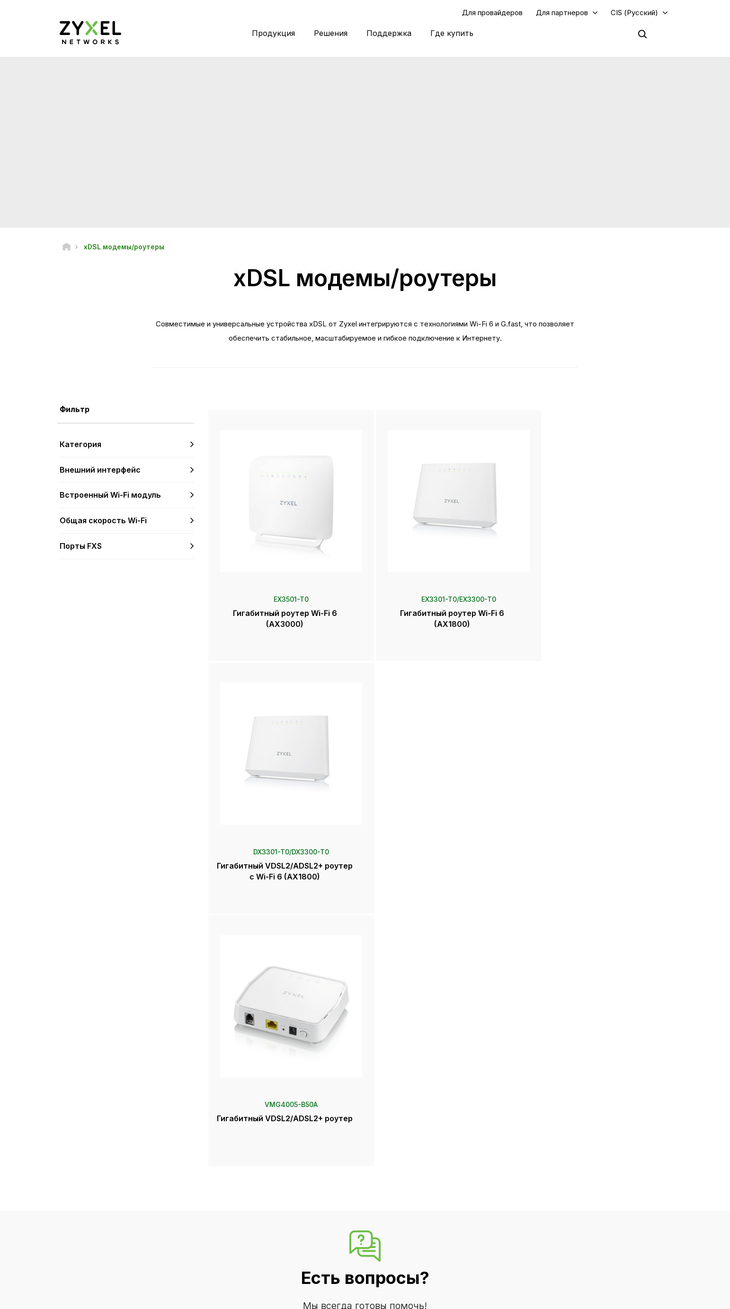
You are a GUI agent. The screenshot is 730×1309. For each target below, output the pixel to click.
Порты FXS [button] (81, 546)
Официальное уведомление (334, 1297)
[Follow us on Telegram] (92, 1252)
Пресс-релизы (411, 1185)
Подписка (177, 1194)
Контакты (365, 1076)
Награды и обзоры (416, 1201)
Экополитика (560, 1232)
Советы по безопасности (274, 1194)
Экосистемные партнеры (578, 1178)
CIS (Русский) (634, 12)
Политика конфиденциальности (552, 1297)
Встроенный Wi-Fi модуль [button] (110, 495)
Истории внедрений (570, 1248)
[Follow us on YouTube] (68, 1252)
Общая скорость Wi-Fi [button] (103, 521)
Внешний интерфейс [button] (100, 469)
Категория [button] (80, 444)
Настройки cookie (642, 1297)
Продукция (273, 33)
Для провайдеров (492, 12)
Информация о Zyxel (571, 1217)
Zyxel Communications (573, 1264)
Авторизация (560, 1147)
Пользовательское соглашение (440, 1297)
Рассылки (404, 1217)
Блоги (398, 1232)
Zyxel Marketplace (416, 1147)
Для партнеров (562, 12)
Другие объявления (268, 1210)
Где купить (451, 33)
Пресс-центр (415, 1170)
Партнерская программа (577, 1163)
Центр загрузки (260, 1178)
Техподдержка (260, 1147)
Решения (330, 33)
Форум (249, 1163)
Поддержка (388, 33)
